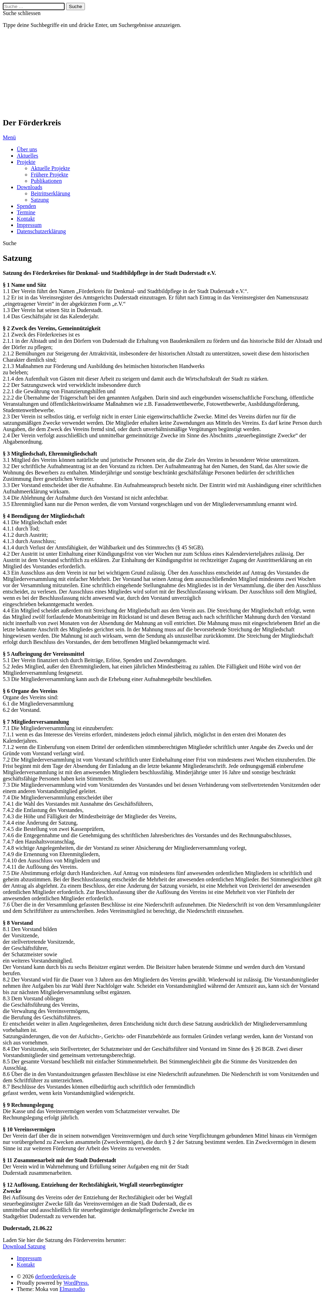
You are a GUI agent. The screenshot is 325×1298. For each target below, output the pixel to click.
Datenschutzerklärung (41, 231)
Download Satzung (24, 1246)
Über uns (27, 149)
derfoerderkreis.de (38, 73)
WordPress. (76, 1283)
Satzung (40, 200)
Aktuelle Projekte (50, 168)
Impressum (29, 225)
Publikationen (46, 181)
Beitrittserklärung (50, 193)
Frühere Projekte (49, 175)
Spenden (26, 206)
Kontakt (26, 219)
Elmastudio (72, 1289)
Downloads (29, 187)
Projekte (26, 162)
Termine (26, 212)
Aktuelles (27, 156)
